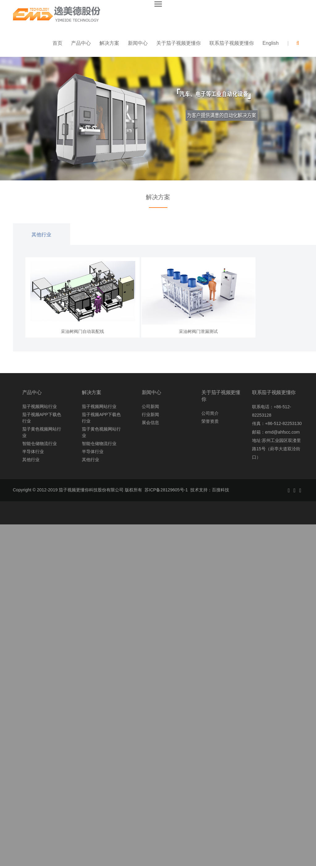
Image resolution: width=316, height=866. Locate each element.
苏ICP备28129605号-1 (166, 489)
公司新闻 (150, 406)
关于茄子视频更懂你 (178, 43)
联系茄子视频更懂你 (231, 43)
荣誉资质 (210, 421)
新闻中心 (138, 43)
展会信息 (150, 422)
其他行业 (41, 234)
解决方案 (109, 43)
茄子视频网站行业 (39, 406)
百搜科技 (220, 489)
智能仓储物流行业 (39, 443)
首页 (57, 43)
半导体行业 (33, 451)
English (271, 43)
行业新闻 (150, 414)
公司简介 (210, 413)
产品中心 (81, 43)
